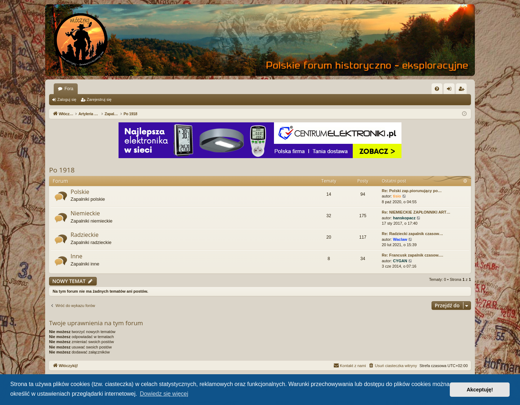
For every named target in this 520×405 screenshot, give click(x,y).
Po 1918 (61, 170)
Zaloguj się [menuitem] (450, 90)
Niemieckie (85, 213)
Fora (68, 88)
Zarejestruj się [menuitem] (463, 90)
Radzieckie (84, 235)
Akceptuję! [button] (480, 389)
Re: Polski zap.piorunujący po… (412, 191)
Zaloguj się (66, 99)
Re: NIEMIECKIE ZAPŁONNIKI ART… (416, 212)
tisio (397, 196)
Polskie (80, 192)
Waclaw (400, 239)
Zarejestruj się (99, 99)
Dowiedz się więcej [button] (164, 394)
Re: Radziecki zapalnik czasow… (412, 233)
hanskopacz (404, 218)
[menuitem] (437, 88)
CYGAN (400, 261)
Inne (76, 256)
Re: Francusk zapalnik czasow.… (412, 255)
